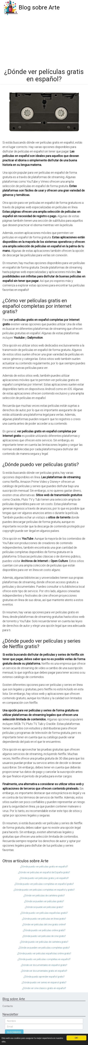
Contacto (7, 1006)
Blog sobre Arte (39, 7)
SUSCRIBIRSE (14, 1032)
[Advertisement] (44, 40)
